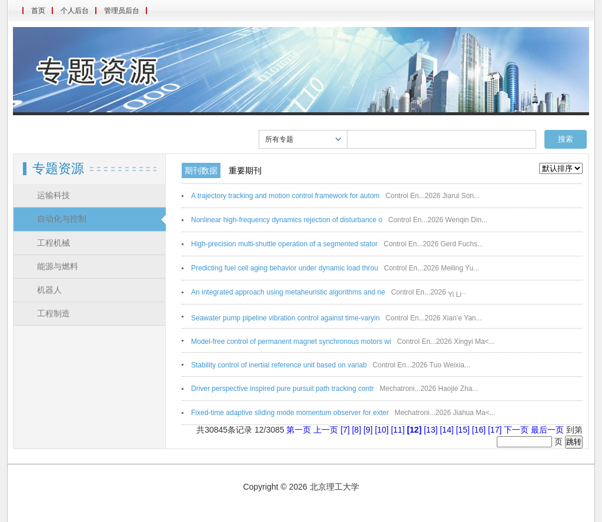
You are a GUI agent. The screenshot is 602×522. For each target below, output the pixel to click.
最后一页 (547, 429)
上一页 (325, 429)
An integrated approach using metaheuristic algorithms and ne (288, 292)
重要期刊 (245, 170)
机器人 (49, 290)
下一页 (516, 429)
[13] (432, 429)
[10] (383, 429)
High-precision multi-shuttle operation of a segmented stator (284, 244)
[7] (346, 429)
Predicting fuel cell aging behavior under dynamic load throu (284, 268)
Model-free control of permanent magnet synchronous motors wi (291, 341)
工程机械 (53, 243)
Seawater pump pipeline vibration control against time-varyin (285, 318)
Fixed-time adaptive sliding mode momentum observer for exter (290, 413)
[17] (496, 429)
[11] (399, 429)
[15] (463, 429)
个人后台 (75, 10)
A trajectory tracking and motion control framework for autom (285, 196)
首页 (38, 10)
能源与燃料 (57, 266)
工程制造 (53, 313)
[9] (368, 429)
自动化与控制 (61, 219)
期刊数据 (201, 170)
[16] (480, 429)
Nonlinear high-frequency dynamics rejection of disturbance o (287, 220)
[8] (357, 429)
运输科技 (53, 195)
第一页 (298, 429)
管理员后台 (121, 10)
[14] (448, 429)
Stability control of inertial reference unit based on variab (279, 365)
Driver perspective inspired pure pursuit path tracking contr (282, 388)
